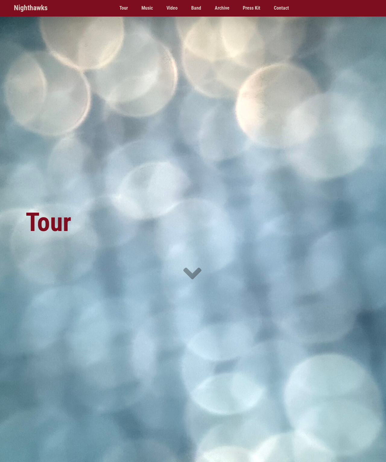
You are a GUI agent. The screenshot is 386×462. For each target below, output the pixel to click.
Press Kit (251, 8)
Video (172, 8)
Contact (281, 8)
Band (196, 8)
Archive (222, 8)
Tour (123, 8)
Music (147, 8)
